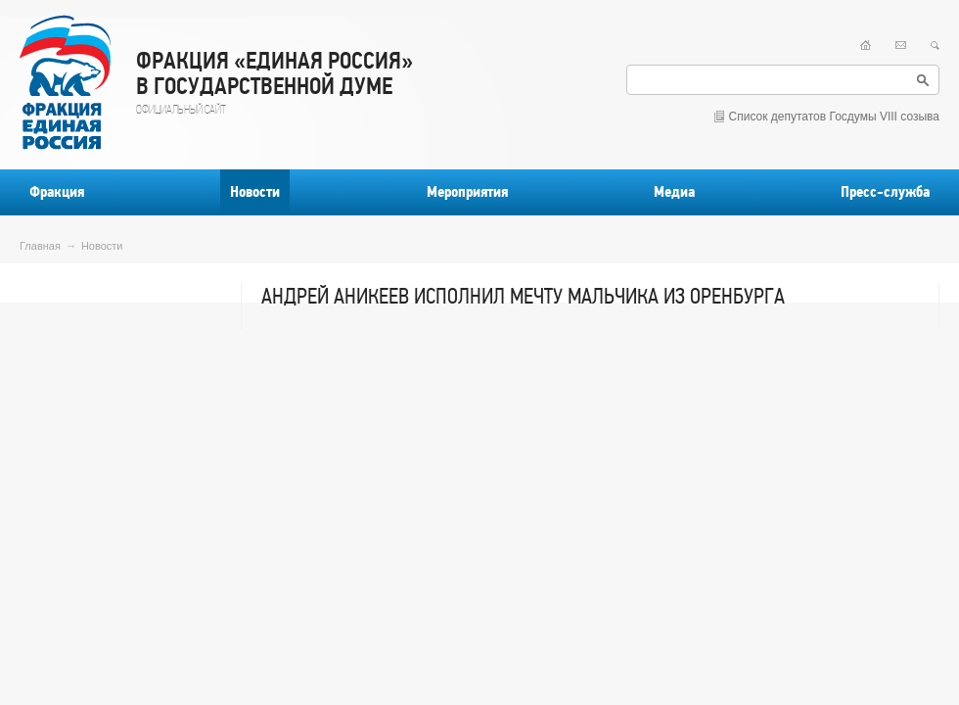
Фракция (56, 192)
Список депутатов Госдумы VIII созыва (834, 116)
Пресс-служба (885, 192)
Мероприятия (467, 192)
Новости (255, 192)
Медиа (674, 192)
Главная (40, 246)
